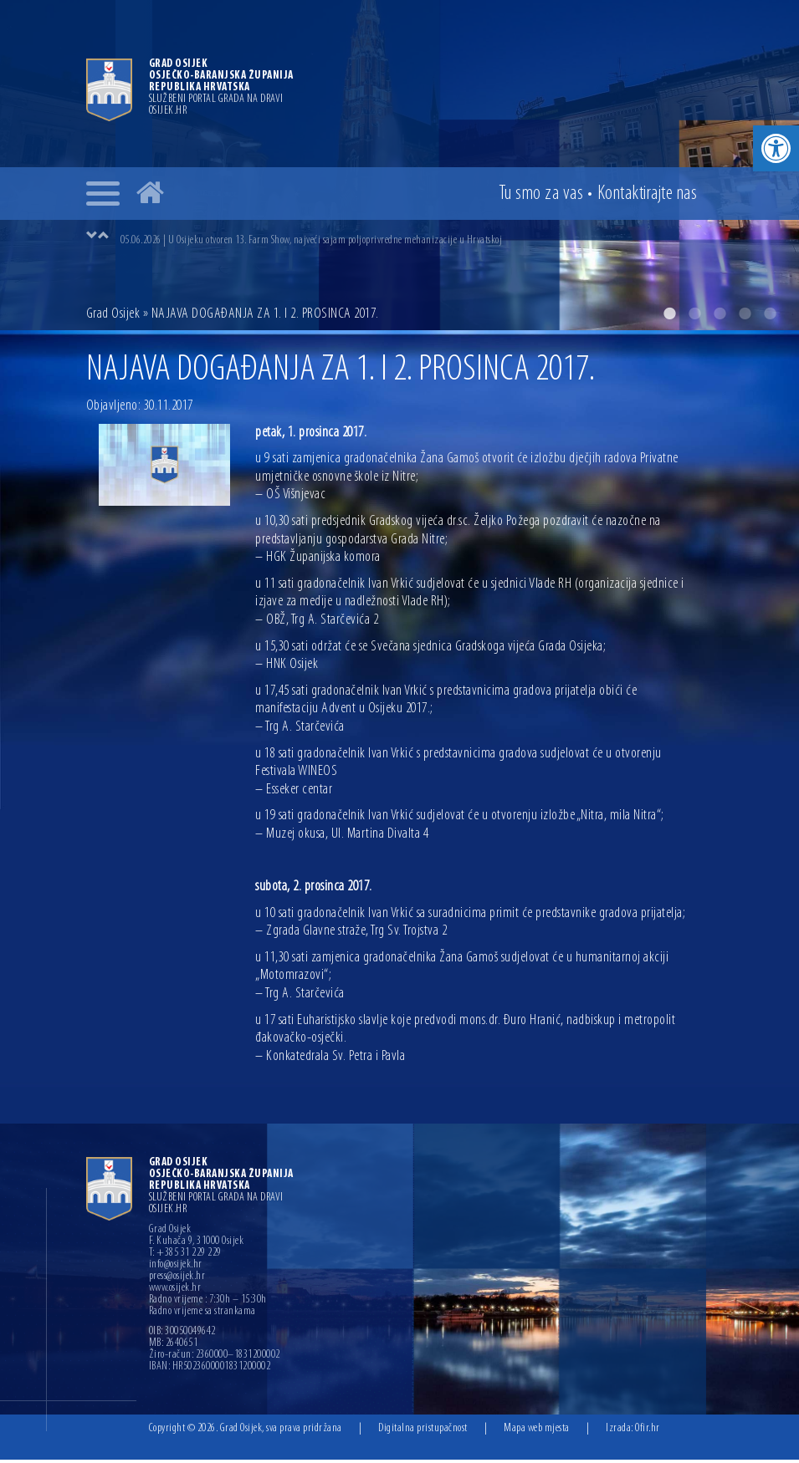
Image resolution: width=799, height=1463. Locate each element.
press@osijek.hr (177, 1280)
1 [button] (669, 316)
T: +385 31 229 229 (185, 1256)
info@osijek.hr (175, 1268)
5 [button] (769, 316)
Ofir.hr (647, 1431)
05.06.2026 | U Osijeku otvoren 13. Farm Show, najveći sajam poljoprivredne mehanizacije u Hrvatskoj (311, 237)
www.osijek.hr (175, 1291)
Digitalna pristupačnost (423, 1431)
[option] (417, 236)
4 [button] (744, 316)
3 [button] (719, 316)
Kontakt (647, 194)
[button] (776, 148)
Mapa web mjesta (537, 1431)
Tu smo (541, 194)
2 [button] (694, 316)
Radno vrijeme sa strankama (202, 1315)
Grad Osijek (113, 317)
